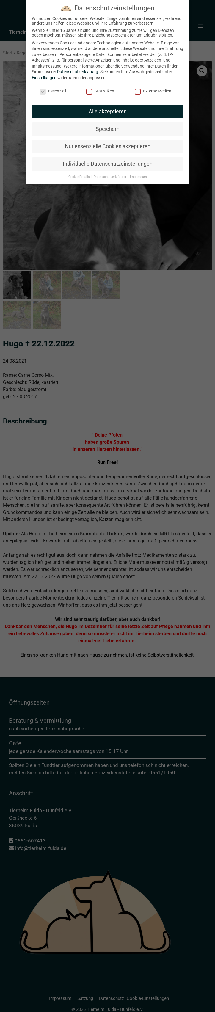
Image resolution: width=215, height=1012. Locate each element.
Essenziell (53, 91)
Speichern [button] (108, 129)
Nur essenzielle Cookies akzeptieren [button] (107, 146)
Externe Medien (153, 91)
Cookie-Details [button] (79, 177)
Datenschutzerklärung (77, 71)
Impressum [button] (138, 177)
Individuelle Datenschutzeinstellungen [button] (108, 164)
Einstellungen (44, 77)
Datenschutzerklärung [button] (110, 177)
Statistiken (100, 91)
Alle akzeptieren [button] (108, 111)
